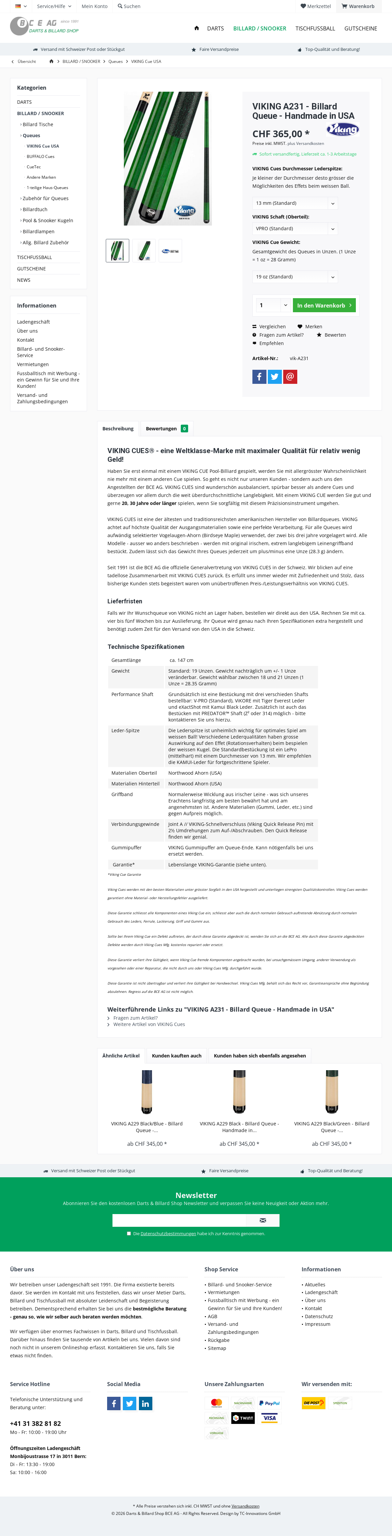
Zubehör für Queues (45, 198)
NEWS (23, 280)
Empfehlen (268, 343)
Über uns (27, 331)
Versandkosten (245, 1506)
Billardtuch (34, 209)
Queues (30, 135)
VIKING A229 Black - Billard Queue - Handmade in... (239, 1126)
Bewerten (331, 335)
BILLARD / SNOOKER (40, 113)
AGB (212, 1316)
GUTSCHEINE (31, 268)
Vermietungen (33, 364)
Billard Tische (37, 124)
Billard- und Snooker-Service (41, 352)
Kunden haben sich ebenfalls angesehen (260, 1055)
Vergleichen (269, 326)
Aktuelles (315, 1284)
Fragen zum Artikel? (278, 335)
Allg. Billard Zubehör (45, 242)
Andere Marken (41, 177)
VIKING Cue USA (42, 146)
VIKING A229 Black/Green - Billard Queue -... (332, 1126)
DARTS (24, 102)
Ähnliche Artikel (121, 1055)
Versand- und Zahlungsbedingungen (42, 398)
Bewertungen (167, 428)
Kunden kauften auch (177, 1055)
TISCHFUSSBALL (34, 257)
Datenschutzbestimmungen (168, 1233)
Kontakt (25, 340)
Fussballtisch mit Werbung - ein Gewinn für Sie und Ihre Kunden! (48, 379)
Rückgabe (219, 1340)
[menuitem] (359, 6)
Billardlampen (38, 231)
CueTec (33, 167)
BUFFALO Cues (40, 156)
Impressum (317, 1324)
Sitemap (217, 1348)
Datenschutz (319, 1316)
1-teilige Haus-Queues (47, 187)
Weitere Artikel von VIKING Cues (146, 1024)
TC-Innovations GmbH (260, 1513)
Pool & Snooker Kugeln (47, 220)
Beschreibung (118, 428)
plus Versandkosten (306, 143)
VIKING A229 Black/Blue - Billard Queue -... (147, 1126)
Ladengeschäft (33, 322)
